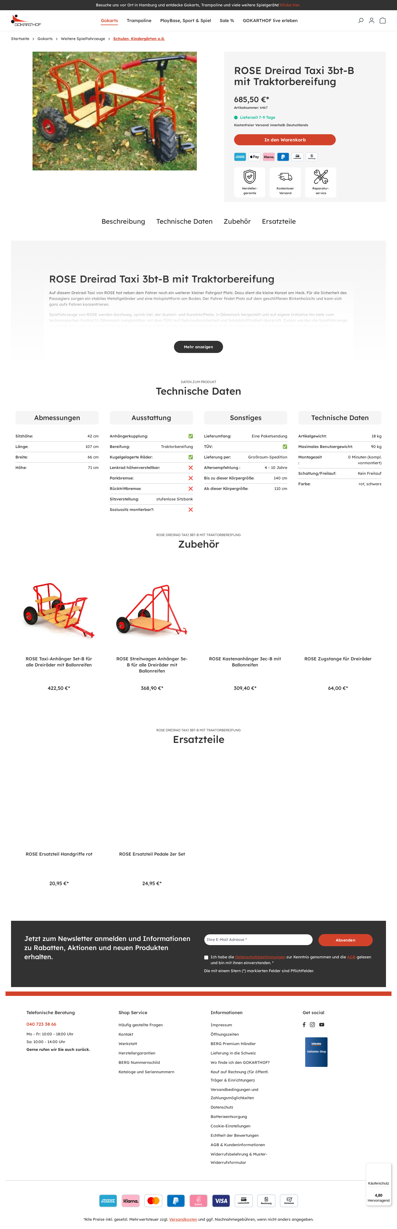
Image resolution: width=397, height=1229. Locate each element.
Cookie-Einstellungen (230, 1125)
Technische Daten (184, 221)
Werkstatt (128, 1043)
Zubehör (237, 221)
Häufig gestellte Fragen (141, 1024)
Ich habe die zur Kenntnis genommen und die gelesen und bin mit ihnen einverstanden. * (291, 959)
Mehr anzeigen (198, 346)
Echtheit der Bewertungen (235, 1135)
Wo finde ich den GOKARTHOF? (240, 1062)
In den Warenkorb (285, 140)
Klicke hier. (290, 4)
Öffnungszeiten (225, 1034)
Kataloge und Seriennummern (146, 1071)
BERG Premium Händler (233, 1043)
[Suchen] (360, 20)
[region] (115, 111)
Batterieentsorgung (229, 1116)
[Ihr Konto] (371, 20)
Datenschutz (222, 1107)
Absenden (345, 940)
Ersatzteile (279, 221)
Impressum (221, 1024)
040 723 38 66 (41, 1024)
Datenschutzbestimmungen (260, 956)
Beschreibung (123, 221)
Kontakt (126, 1034)
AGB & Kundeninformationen (238, 1144)
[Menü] (388, 1166)
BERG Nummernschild (139, 1062)
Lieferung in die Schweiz (233, 1053)
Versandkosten (183, 1219)
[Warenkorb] (382, 20)
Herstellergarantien (137, 1053)
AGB (351, 956)
